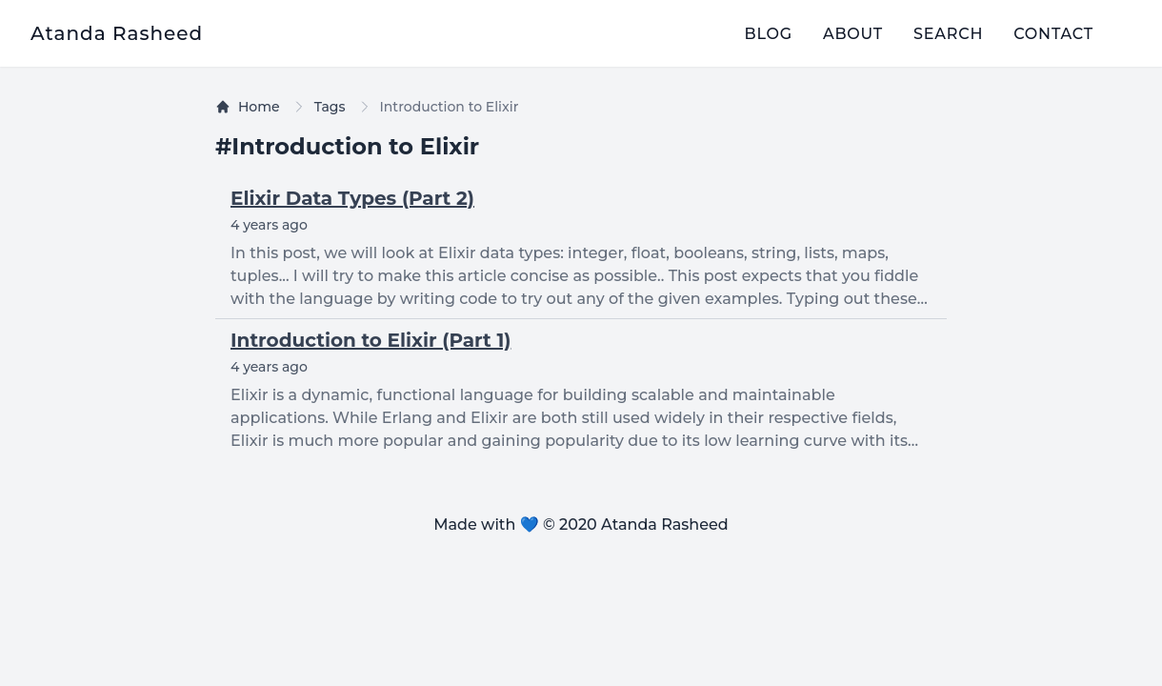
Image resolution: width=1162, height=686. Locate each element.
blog (767, 34)
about (853, 34)
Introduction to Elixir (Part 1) (370, 340)
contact (1053, 34)
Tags (330, 106)
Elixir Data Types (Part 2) (352, 198)
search (948, 34)
